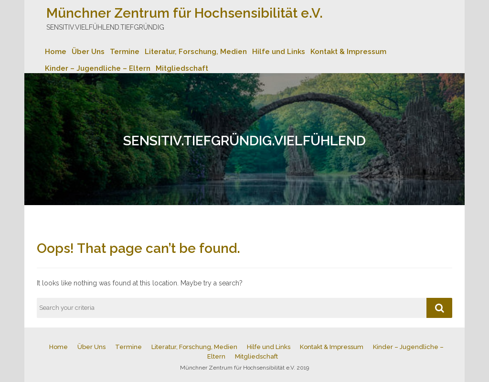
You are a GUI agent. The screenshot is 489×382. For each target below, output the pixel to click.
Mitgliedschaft (182, 68)
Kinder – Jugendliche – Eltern (97, 68)
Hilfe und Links (278, 51)
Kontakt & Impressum (348, 51)
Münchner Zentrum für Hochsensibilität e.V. (184, 13)
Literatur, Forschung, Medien (196, 51)
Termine (124, 51)
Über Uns (88, 51)
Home (55, 51)
